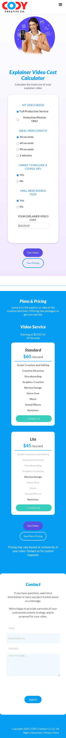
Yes (22, 174)
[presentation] (33, 687)
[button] (60, 4)
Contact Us (33, 418)
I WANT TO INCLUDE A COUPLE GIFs (33, 166)
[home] (14, 7)
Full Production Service (34, 111)
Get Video (33, 252)
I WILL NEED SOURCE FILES (33, 192)
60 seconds (27, 143)
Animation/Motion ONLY (34, 119)
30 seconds (27, 136)
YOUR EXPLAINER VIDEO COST (33, 218)
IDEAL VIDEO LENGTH (33, 130)
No (21, 181)
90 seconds (27, 149)
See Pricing (33, 262)
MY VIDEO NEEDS (33, 105)
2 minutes (26, 155)
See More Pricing (33, 536)
